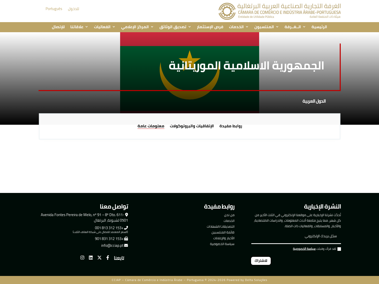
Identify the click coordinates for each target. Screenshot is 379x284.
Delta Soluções (256, 280)
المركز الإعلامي (135, 27)
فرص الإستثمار (210, 27)
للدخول (73, 8)
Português (54, 8)
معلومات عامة (152, 126)
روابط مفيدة (229, 126)
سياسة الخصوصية (222, 244)
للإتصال (58, 27)
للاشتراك (261, 260)
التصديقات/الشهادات (220, 226)
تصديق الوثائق (172, 27)
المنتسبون (264, 27)
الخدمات (236, 27)
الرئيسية (319, 27)
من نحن (229, 215)
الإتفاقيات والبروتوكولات (191, 126)
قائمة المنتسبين (223, 232)
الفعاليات (102, 27)
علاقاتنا (76, 27)
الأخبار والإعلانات (223, 238)
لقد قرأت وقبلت (317, 249)
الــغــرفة (293, 27)
